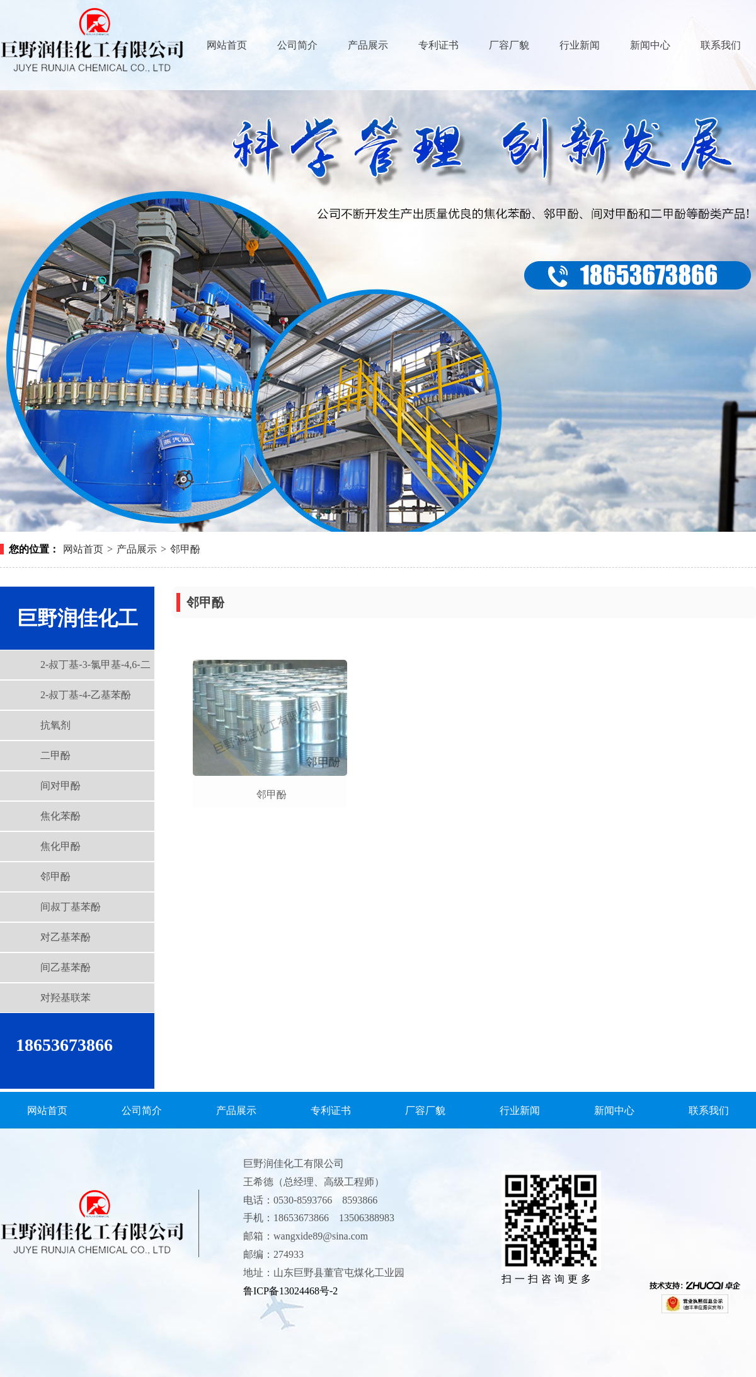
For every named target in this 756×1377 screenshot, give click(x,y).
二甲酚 (55, 755)
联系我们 (721, 45)
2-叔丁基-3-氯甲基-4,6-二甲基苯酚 (75, 669)
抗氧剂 (55, 725)
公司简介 (297, 45)
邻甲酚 (185, 549)
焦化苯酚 (60, 816)
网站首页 (227, 45)
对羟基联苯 (65, 997)
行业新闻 (579, 45)
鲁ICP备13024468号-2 (290, 1291)
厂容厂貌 (509, 45)
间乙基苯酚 (65, 967)
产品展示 (368, 45)
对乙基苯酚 (65, 937)
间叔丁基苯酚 (70, 906)
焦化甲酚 (60, 846)
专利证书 (438, 45)
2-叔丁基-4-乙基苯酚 (85, 694)
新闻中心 (650, 45)
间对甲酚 (60, 785)
